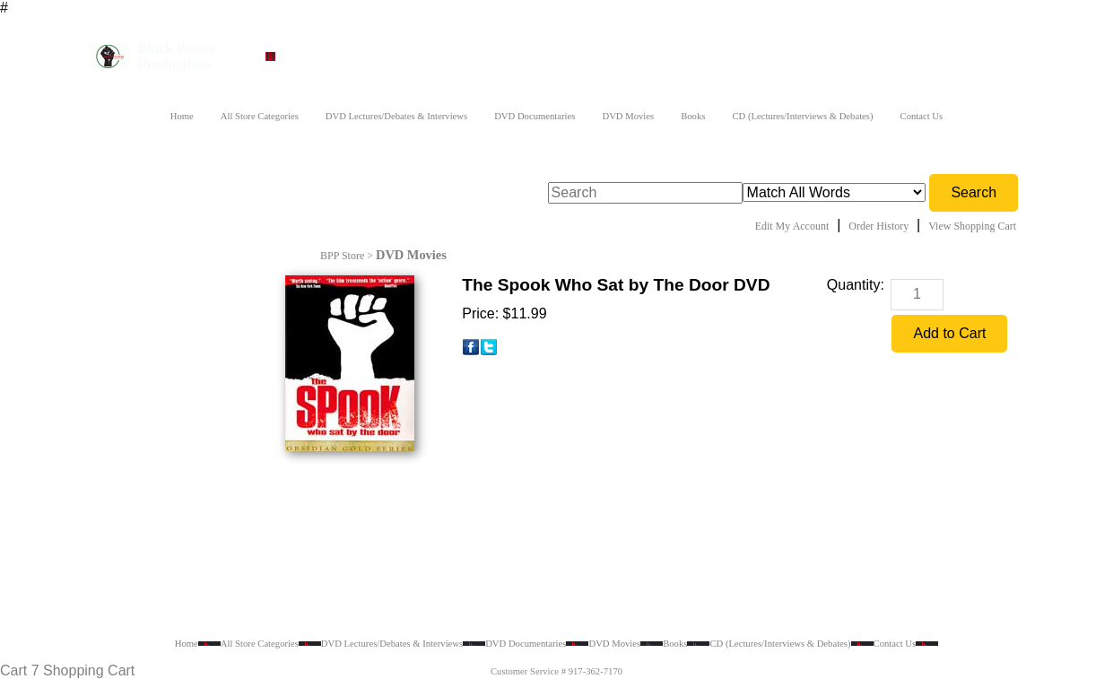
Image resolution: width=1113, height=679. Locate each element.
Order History (878, 226)
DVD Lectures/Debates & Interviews (396, 116)
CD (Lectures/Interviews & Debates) (802, 116)
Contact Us (921, 116)
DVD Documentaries (534, 116)
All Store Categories (260, 116)
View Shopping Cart (972, 226)
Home (182, 116)
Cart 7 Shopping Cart (67, 670)
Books (693, 116)
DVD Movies (628, 116)
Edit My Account (792, 226)
